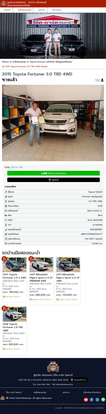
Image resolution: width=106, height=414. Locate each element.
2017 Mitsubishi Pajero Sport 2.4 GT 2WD (68, 278)
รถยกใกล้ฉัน (99, 407)
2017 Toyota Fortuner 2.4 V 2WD (14, 276)
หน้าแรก (7, 9)
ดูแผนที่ (55, 179)
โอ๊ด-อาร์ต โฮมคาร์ (14, 392)
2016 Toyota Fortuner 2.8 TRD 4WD (13, 327)
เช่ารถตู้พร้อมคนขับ (84, 407)
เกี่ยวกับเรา (56, 9)
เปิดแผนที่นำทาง (80, 380)
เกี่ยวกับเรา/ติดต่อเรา (92, 392)
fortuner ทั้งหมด (12, 296)
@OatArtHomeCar (57, 173)
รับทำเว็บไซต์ (69, 407)
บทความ (41, 9)
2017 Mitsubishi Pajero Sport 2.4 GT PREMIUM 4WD (41, 278)
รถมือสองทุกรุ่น (24, 9)
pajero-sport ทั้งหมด (41, 299)
